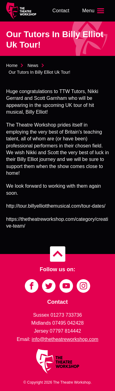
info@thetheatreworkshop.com (65, 339)
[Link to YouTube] (66, 286)
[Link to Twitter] (49, 286)
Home (11, 65)
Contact (60, 10)
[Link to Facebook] (31, 286)
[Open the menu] (94, 11)
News (33, 65)
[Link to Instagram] (83, 286)
